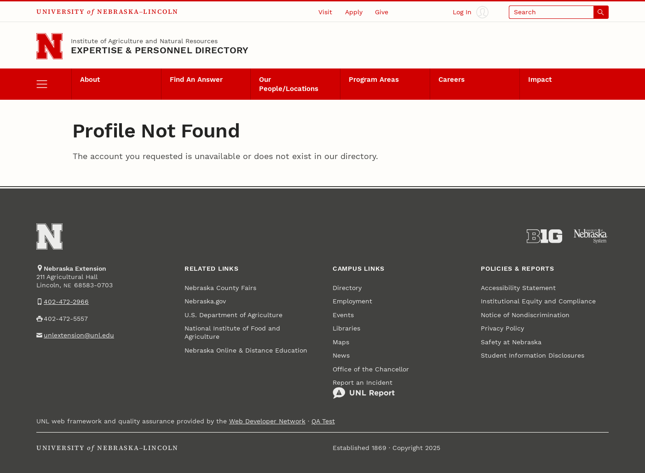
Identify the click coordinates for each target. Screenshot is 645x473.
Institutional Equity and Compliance (538, 301)
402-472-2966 (66, 301)
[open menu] (53, 84)
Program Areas (374, 79)
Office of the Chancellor (371, 369)
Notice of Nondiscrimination (525, 315)
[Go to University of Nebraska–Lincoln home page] (49, 46)
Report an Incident (364, 389)
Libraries (346, 328)
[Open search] (559, 12)
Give (381, 12)
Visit (325, 12)
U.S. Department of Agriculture (233, 315)
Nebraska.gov (205, 301)
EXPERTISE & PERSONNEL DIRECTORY (159, 50)
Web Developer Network (267, 421)
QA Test (323, 421)
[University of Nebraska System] (591, 236)
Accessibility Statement (518, 287)
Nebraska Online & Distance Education (245, 350)
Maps (341, 342)
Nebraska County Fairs (220, 287)
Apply (354, 12)
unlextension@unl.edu (79, 335)
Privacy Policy (502, 328)
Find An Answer (196, 79)
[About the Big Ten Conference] (544, 236)
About (90, 79)
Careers (451, 79)
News (341, 355)
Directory (347, 287)
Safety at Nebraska (511, 342)
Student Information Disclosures (532, 355)
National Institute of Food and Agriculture (232, 332)
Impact (540, 79)
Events (343, 315)
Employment (352, 301)
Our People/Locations (288, 84)
